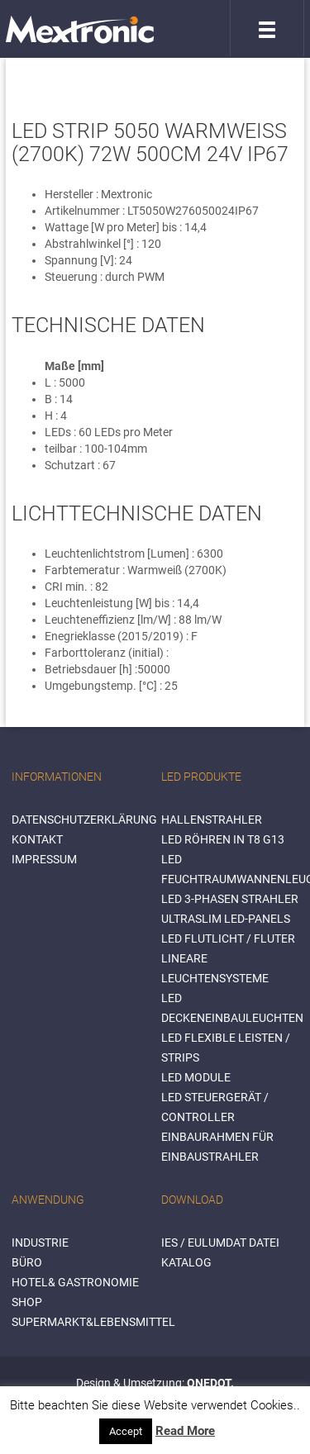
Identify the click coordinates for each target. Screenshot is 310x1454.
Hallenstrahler (211, 819)
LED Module (196, 1077)
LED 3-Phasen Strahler (229, 898)
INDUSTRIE (40, 1242)
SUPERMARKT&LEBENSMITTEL (93, 1321)
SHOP (27, 1302)
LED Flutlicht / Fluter (228, 938)
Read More (185, 1430)
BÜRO (27, 1262)
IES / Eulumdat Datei (220, 1242)
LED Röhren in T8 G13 (222, 839)
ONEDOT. (210, 1383)
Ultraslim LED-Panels (225, 918)
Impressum (44, 859)
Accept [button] (125, 1431)
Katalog (186, 1262)
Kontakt (37, 839)
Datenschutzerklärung (84, 819)
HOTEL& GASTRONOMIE (75, 1282)
